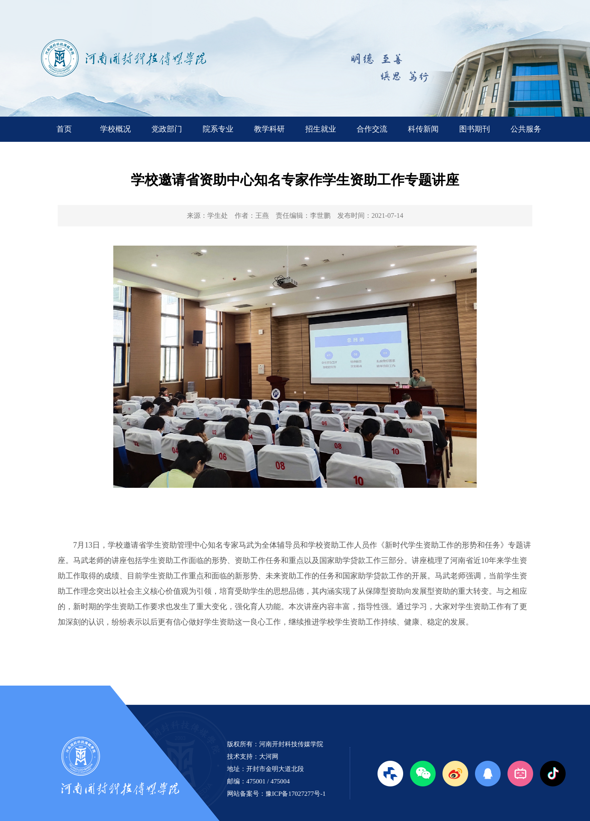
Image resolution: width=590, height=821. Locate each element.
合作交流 (372, 129)
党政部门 (166, 129)
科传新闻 (423, 129)
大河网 (268, 756)
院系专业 (218, 129)
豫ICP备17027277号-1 (296, 793)
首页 (64, 129)
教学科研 (269, 129)
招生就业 (320, 129)
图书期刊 (474, 129)
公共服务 (525, 129)
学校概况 (115, 129)
